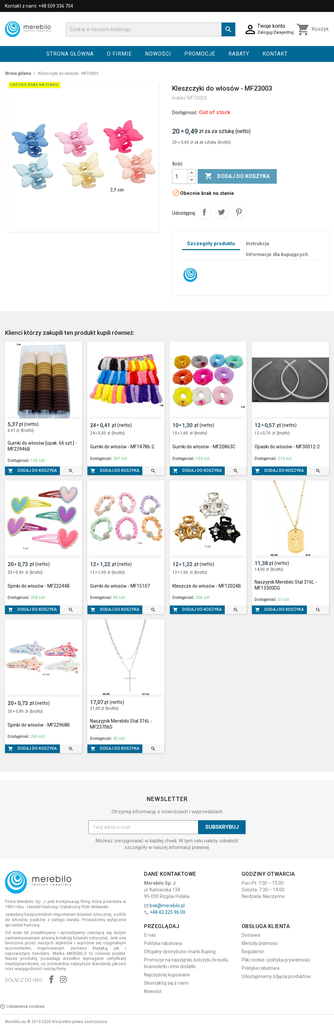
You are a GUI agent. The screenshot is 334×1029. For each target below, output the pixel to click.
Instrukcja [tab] (257, 243)
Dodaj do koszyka (237, 176)
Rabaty (238, 54)
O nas (150, 935)
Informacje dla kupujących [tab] (277, 254)
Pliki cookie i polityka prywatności (276, 959)
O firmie (119, 54)
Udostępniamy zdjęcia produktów (276, 976)
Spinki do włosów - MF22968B (39, 725)
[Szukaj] (150, 29)
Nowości (158, 54)
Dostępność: (185, 112)
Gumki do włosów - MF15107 (120, 586)
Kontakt (275, 54)
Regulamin (253, 951)
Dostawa (251, 935)
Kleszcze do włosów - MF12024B (206, 586)
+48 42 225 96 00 (167, 912)
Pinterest (238, 212)
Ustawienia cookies (22, 1006)
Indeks (179, 98)
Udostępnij (204, 212)
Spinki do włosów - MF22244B (39, 586)
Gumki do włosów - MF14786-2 (122, 446)
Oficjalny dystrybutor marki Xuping (179, 951)
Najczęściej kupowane (167, 974)
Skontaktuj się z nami (166, 983)
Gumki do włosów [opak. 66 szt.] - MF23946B (42, 446)
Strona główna (70, 54)
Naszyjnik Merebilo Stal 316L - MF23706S (121, 724)
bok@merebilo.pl (167, 905)
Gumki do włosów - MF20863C (203, 446)
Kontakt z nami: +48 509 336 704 (39, 6)
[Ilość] (180, 176)
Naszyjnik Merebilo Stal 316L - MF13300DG (286, 585)
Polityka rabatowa (163, 943)
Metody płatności (260, 943)
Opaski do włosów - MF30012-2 (287, 446)
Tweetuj (221, 212)
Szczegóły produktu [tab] (211, 243)
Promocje (199, 54)
